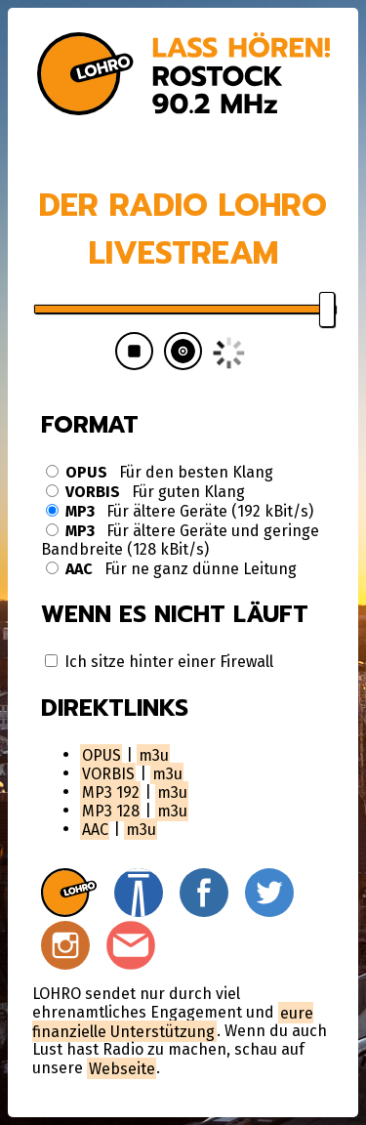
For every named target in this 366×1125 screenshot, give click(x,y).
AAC (95, 828)
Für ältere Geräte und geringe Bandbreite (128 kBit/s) (180, 540)
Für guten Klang (145, 491)
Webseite (122, 1068)
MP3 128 (111, 810)
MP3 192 (111, 791)
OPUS (101, 754)
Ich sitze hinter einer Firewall (159, 661)
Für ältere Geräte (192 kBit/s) (179, 511)
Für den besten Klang (159, 472)
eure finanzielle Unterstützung (172, 1021)
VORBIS (108, 773)
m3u (154, 754)
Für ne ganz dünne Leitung (171, 569)
